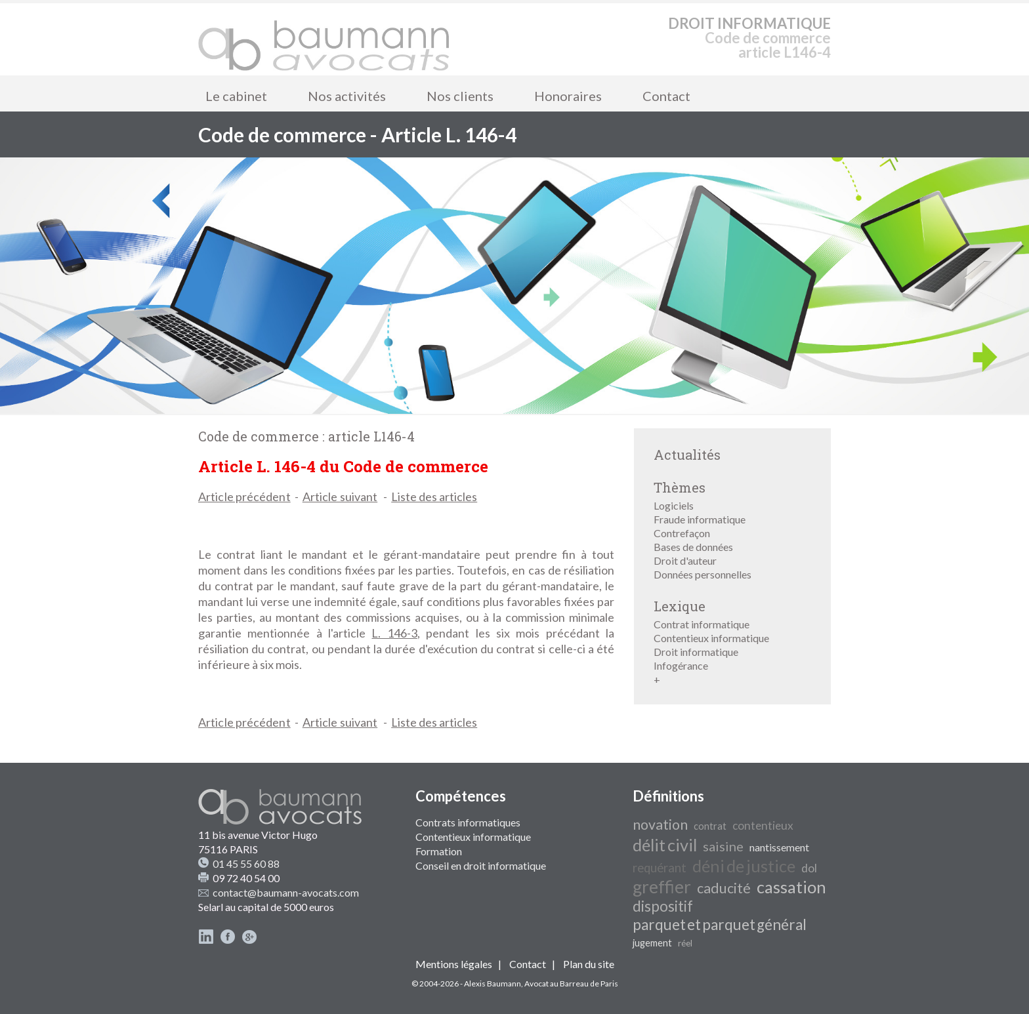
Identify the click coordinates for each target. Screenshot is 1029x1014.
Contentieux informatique (711, 638)
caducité (724, 888)
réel (685, 943)
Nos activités (347, 96)
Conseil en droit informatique (480, 865)
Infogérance (681, 665)
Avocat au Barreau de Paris (571, 983)
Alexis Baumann (492, 983)
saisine (723, 846)
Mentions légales (453, 964)
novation (660, 824)
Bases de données (693, 546)
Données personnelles (702, 574)
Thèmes (679, 487)
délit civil (665, 845)
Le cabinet (236, 96)
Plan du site (588, 964)
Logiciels (674, 505)
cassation (791, 887)
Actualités (687, 454)
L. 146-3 (394, 633)
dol (809, 868)
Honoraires (568, 96)
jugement (652, 942)
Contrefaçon (682, 533)
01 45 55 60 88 (246, 863)
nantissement (779, 847)
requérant (659, 868)
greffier (662, 886)
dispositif (663, 906)
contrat (710, 826)
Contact (666, 96)
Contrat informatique (701, 624)
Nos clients (460, 96)
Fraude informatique (700, 519)
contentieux (762, 825)
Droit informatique (696, 651)
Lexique (679, 606)
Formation (438, 851)
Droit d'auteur (685, 560)
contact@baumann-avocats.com (286, 892)
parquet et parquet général (720, 924)
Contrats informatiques (467, 822)
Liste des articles (434, 496)
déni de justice (743, 866)
